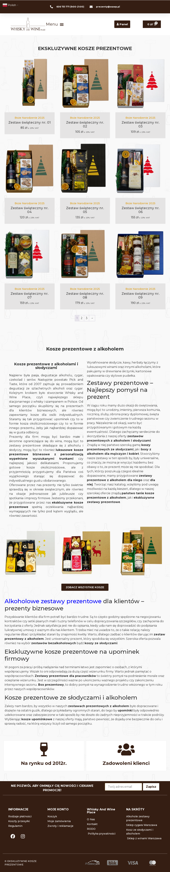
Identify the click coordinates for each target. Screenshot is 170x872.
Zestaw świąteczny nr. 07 (29, 296)
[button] (55, 24)
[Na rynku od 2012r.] (44, 749)
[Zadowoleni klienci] (126, 749)
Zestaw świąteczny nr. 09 (140, 296)
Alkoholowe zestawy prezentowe (53, 601)
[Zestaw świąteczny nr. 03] (140, 84)
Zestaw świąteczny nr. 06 (140, 210)
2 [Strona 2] (82, 318)
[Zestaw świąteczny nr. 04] (30, 169)
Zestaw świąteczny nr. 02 (85, 124)
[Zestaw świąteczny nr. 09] (140, 255)
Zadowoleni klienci (126, 763)
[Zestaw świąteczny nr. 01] (30, 84)
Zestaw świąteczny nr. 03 (140, 124)
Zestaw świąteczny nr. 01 (29, 122)
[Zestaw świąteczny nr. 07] (30, 255)
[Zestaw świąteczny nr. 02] (85, 84)
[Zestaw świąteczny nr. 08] (85, 255)
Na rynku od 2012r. (44, 763)
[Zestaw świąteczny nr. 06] (140, 169)
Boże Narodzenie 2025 (30, 117)
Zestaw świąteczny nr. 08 (85, 296)
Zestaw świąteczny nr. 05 (85, 210)
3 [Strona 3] (86, 318)
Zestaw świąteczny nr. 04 (29, 210)
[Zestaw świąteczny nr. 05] (85, 169)
